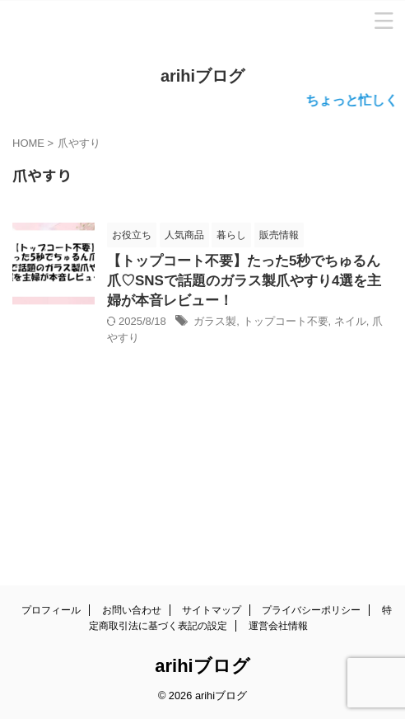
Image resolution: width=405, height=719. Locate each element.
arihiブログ (202, 76)
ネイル (350, 321)
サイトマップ (211, 610)
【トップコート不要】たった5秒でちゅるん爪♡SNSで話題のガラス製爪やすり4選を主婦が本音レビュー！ (244, 280)
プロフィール (51, 610)
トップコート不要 (285, 321)
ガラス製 (214, 321)
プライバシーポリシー (311, 610)
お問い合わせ (131, 610)
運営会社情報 (278, 626)
